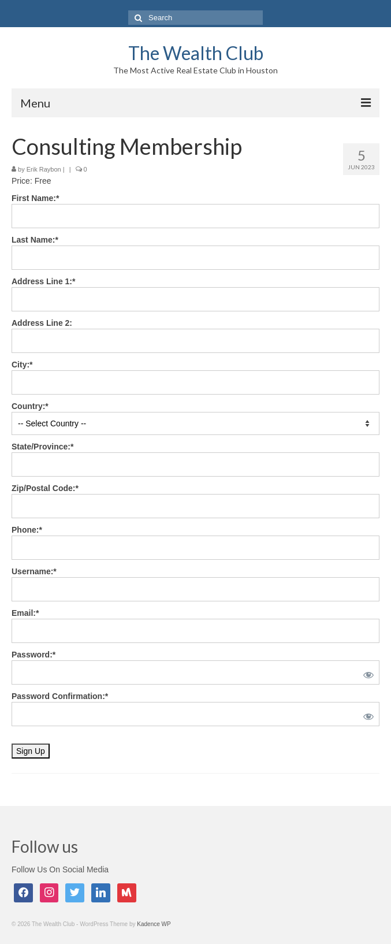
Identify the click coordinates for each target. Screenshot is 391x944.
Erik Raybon (44, 169)
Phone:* (27, 529)
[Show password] (366, 672)
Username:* (34, 571)
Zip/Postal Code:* (45, 488)
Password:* (33, 654)
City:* (22, 364)
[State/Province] (195, 464)
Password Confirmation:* (60, 696)
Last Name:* (35, 239)
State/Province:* (42, 446)
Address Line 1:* (43, 281)
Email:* (25, 613)
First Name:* (35, 198)
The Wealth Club (195, 53)
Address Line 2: (42, 323)
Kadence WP (153, 924)
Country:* (30, 406)
